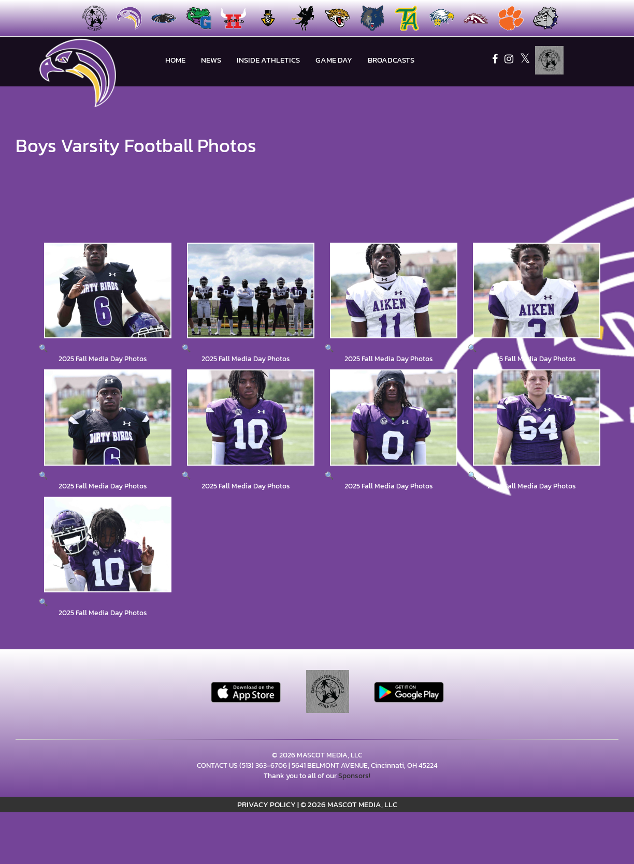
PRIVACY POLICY (266, 804)
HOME (175, 60)
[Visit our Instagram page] (509, 60)
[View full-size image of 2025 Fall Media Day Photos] (102, 298)
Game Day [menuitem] (333, 60)
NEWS (211, 60)
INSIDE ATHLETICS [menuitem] (268, 60)
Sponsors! (354, 775)
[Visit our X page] (524, 60)
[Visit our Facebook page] (495, 60)
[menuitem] (126, 18)
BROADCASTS (391, 60)
